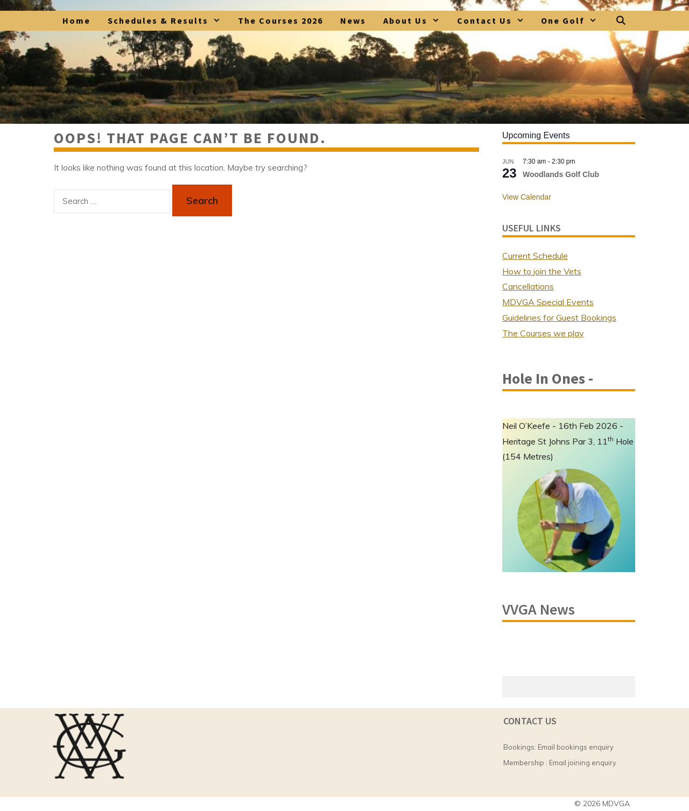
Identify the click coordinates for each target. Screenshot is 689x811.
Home (76, 20)
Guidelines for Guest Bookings (559, 317)
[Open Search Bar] (621, 21)
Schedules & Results (168, 21)
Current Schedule (535, 255)
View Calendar (526, 197)
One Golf (573, 21)
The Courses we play (543, 333)
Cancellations (528, 286)
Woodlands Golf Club (561, 174)
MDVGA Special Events (548, 302)
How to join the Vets (541, 271)
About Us (415, 21)
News (353, 20)
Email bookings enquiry (576, 747)
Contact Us (495, 21)
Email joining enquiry (582, 762)
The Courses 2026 (280, 20)
